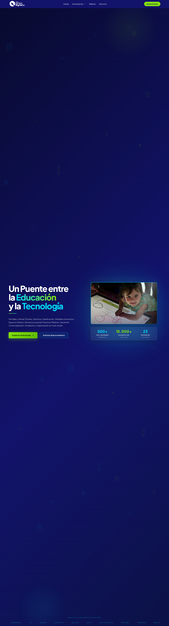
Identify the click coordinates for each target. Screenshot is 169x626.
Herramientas (79, 4)
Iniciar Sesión (152, 4)
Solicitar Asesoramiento (54, 335)
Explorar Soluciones (23, 335)
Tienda (66, 4)
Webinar (92, 4)
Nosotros (103, 4)
